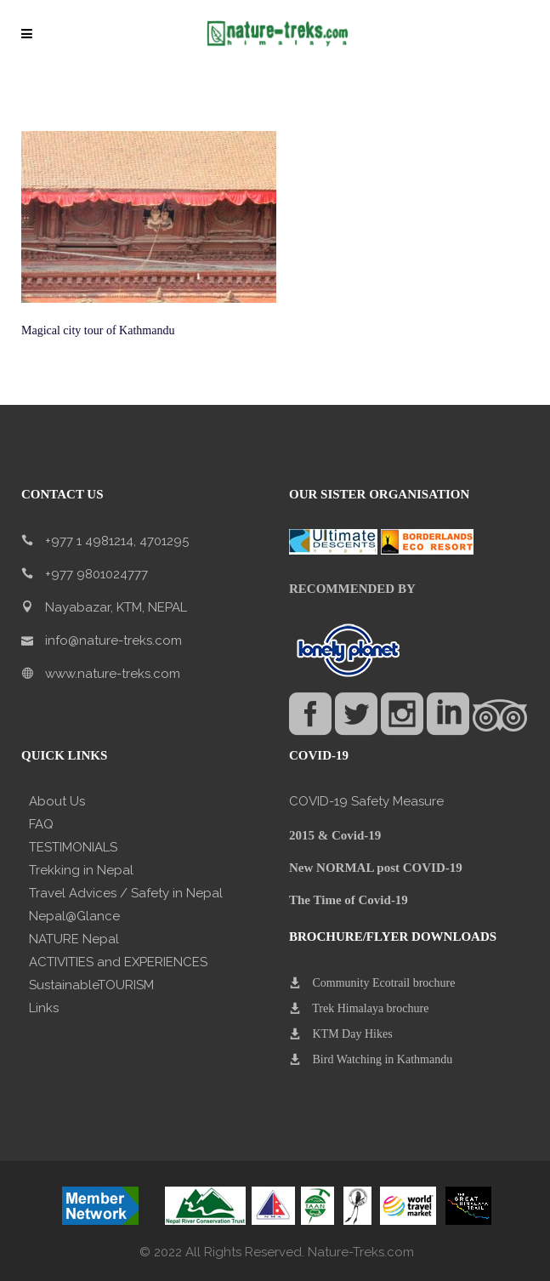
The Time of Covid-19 (348, 900)
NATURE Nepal (74, 939)
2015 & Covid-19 (335, 835)
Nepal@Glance (74, 916)
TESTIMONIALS (73, 847)
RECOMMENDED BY (352, 588)
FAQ (41, 824)
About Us (57, 801)
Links (44, 1008)
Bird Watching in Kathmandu (383, 1059)
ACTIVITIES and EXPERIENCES (118, 962)
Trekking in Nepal (81, 870)
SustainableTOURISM (91, 985)
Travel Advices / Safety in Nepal (126, 893)
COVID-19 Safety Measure (366, 801)
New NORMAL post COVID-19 (375, 867)
